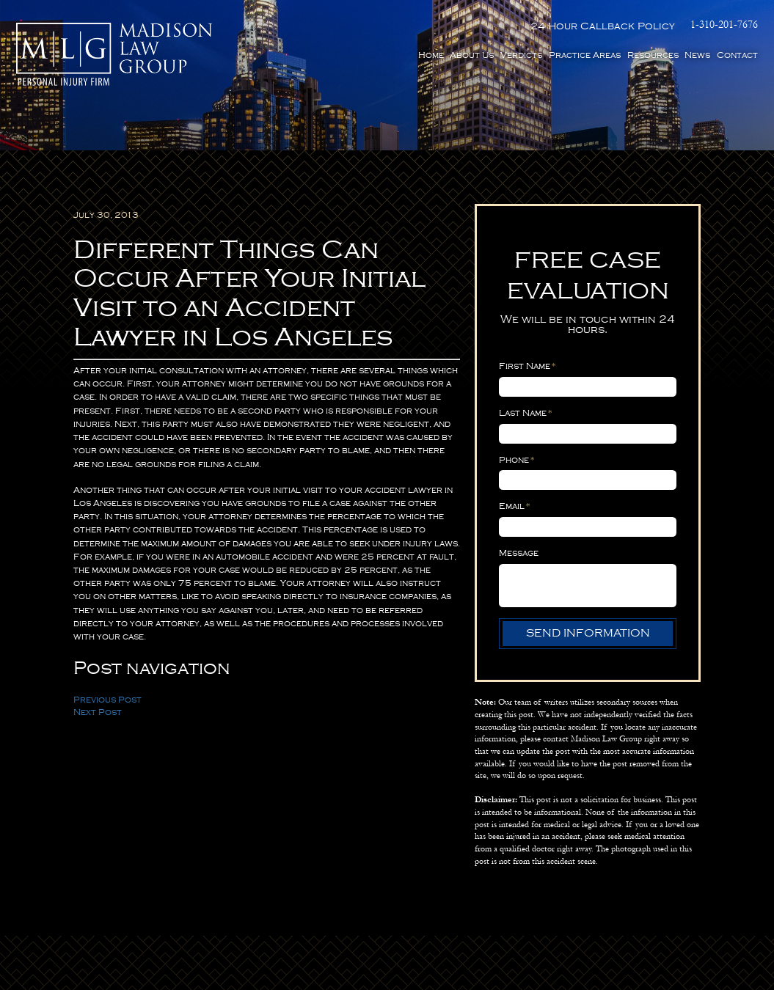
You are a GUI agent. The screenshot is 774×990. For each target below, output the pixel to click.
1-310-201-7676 (724, 25)
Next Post (97, 712)
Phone (517, 459)
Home (431, 55)
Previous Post (107, 700)
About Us (472, 55)
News (697, 55)
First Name (527, 366)
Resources (653, 55)
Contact (737, 55)
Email (514, 506)
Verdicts (521, 55)
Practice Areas (585, 55)
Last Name (525, 413)
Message (518, 553)
